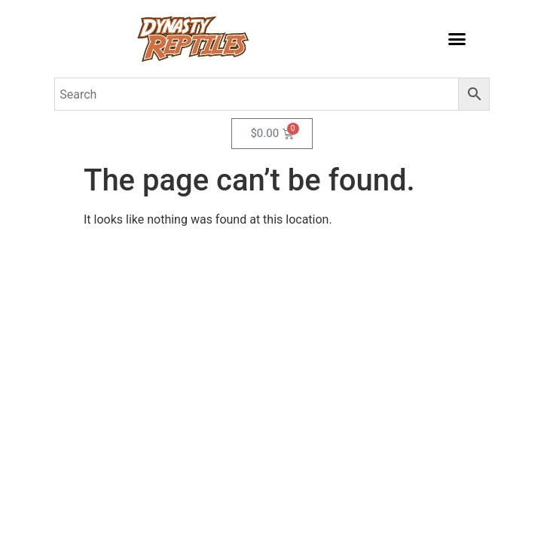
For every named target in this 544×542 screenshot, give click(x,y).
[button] (457, 39)
